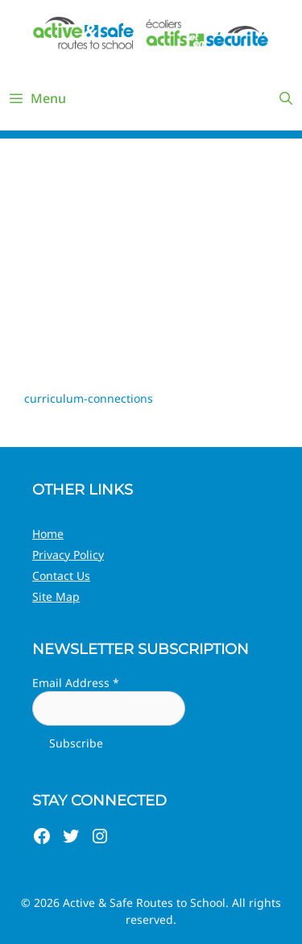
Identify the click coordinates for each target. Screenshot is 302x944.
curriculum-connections (88, 398)
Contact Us (61, 575)
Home (48, 533)
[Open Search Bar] (285, 98)
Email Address (75, 682)
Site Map (56, 596)
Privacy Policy (68, 554)
